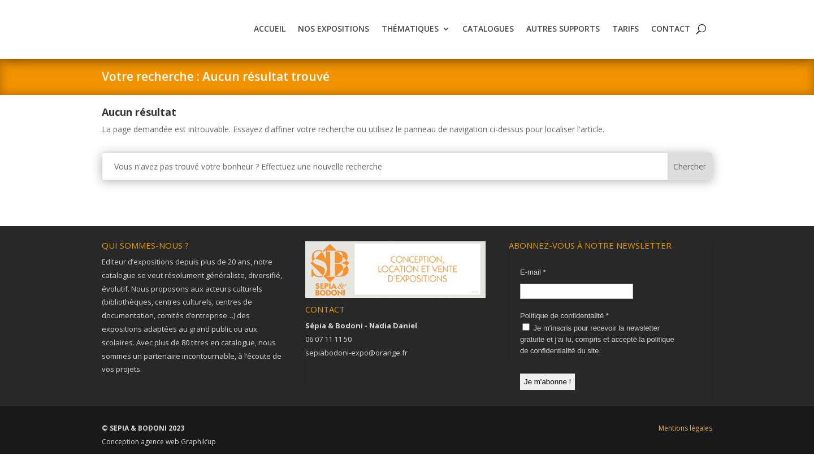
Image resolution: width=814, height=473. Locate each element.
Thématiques (410, 38)
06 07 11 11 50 (328, 358)
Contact (670, 38)
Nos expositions (333, 38)
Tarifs (625, 38)
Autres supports (563, 38)
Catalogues (488, 38)
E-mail (533, 291)
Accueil (269, 38)
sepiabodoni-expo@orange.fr (356, 372)
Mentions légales (685, 447)
